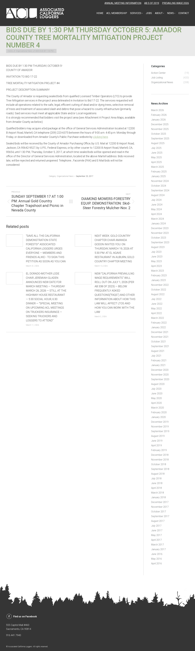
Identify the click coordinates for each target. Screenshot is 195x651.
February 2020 (159, 412)
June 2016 (156, 554)
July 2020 (156, 388)
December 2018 (159, 454)
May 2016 (156, 558)
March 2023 (157, 270)
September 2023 (160, 242)
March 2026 (157, 110)
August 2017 (158, 521)
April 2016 (156, 563)
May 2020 (156, 398)
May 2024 (156, 209)
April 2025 (156, 162)
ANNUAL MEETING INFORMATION (123, 3)
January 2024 (158, 223)
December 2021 (159, 332)
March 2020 (157, 407)
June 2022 (156, 303)
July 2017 (156, 525)
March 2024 (157, 218)
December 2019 (159, 421)
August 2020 (158, 384)
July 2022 (156, 299)
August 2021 (158, 351)
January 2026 (158, 119)
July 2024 (156, 199)
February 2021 (159, 360)
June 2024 (156, 204)
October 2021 (158, 341)
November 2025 (160, 129)
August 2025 (158, 143)
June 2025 (156, 152)
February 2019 (159, 450)
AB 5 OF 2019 (151, 3)
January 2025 (158, 176)
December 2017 (159, 502)
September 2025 (160, 138)
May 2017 (156, 535)
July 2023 (156, 251)
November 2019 (160, 426)
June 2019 (156, 440)
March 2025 (157, 166)
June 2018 (156, 483)
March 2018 (157, 492)
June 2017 (156, 530)
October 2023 (158, 237)
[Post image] (14, 240)
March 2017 (157, 544)
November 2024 (160, 181)
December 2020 (159, 369)
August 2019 (158, 436)
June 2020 (156, 393)
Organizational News (65, 176)
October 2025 (158, 133)
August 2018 (158, 473)
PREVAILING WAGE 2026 (175, 3)
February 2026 (159, 114)
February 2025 (159, 171)
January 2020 (158, 417)
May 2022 (156, 308)
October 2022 (158, 289)
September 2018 (160, 469)
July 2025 (156, 148)
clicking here (100, 136)
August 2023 (158, 247)
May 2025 (156, 157)
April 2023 (156, 266)
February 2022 (159, 322)
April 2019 (156, 445)
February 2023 (159, 275)
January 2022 (158, 327)
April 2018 (156, 487)
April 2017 (156, 539)
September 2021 (160, 346)
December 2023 (159, 228)
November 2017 (160, 506)
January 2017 (158, 549)
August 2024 (158, 195)
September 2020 (160, 379)
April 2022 (156, 313)
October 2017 (158, 511)
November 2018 (160, 459)
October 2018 (158, 464)
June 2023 (156, 256)
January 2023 (158, 280)
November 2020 (160, 374)
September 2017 (160, 516)
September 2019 (160, 431)
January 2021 (158, 365)
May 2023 (156, 261)
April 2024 (156, 214)
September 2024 (160, 190)
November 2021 (160, 336)
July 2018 (156, 478)
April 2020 (156, 403)
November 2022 (160, 284)
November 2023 (160, 233)
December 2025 (159, 124)
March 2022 (157, 318)
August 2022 (158, 294)
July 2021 (156, 355)
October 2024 (158, 185)
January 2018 (158, 497)
